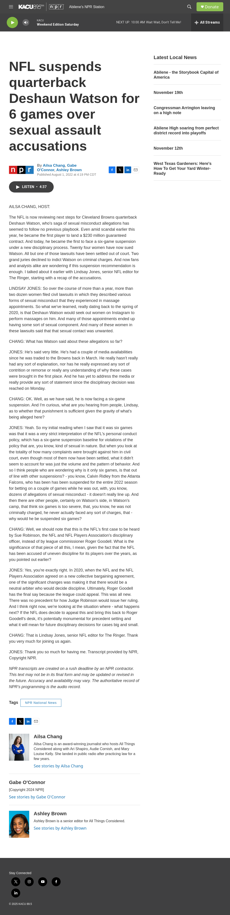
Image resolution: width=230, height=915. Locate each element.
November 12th (168, 148)
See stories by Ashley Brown (60, 828)
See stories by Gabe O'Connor (37, 797)
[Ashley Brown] (19, 824)
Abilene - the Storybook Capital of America (186, 75)
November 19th (168, 92)
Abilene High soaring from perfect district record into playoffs (186, 130)
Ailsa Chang (54, 165)
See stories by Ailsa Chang (58, 766)
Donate (212, 6)
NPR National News (41, 703)
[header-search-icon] (189, 7)
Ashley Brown (69, 170)
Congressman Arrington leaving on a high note (184, 110)
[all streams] (207, 22)
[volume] (26, 23)
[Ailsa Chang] (19, 747)
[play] (12, 22)
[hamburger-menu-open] (11, 6)
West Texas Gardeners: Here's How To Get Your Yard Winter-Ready (183, 168)
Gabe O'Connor (27, 782)
